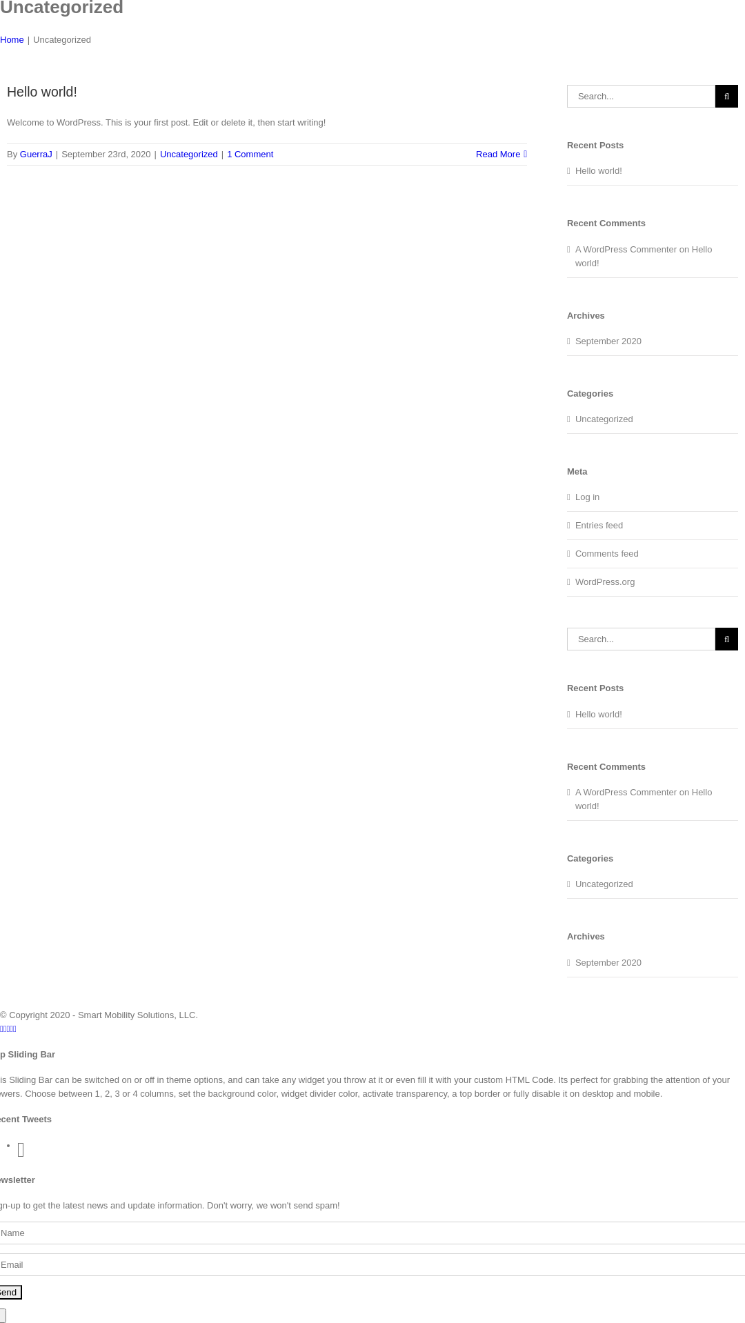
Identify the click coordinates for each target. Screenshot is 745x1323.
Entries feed (599, 525)
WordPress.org (605, 582)
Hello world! (42, 91)
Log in (587, 497)
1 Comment (250, 154)
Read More (498, 154)
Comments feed (607, 553)
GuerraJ (36, 154)
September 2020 (608, 341)
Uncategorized (189, 154)
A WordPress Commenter (626, 249)
